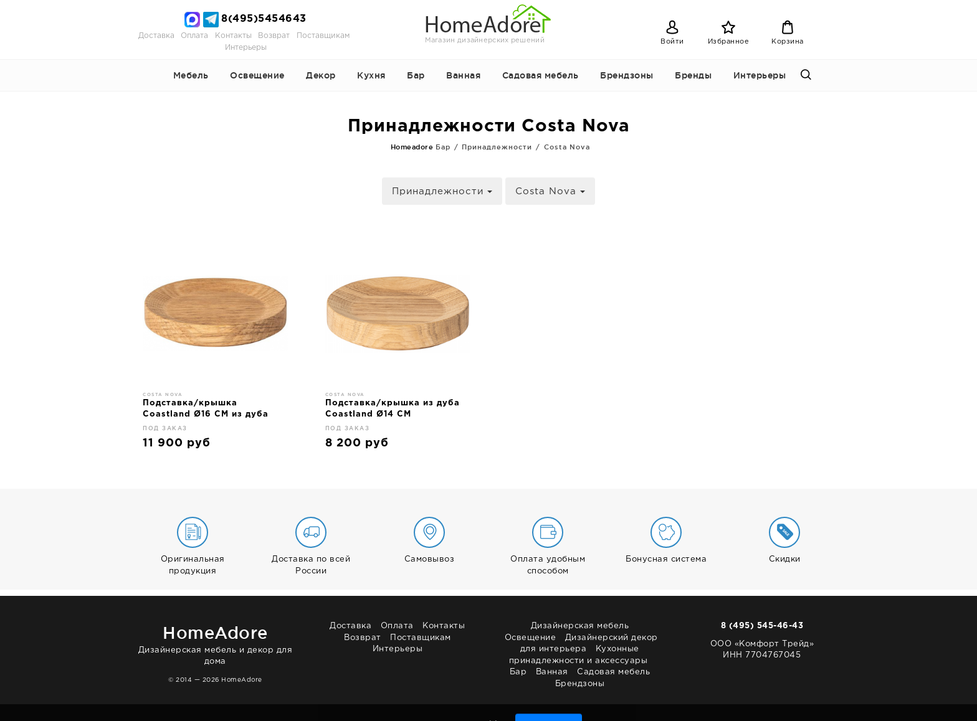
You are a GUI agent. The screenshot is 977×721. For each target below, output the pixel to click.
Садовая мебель (540, 75)
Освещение (257, 75)
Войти (672, 42)
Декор (321, 75)
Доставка (156, 35)
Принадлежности (442, 191)
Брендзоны (627, 75)
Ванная (463, 75)
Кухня (371, 75)
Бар (416, 75)
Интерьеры (246, 47)
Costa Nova (550, 191)
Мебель (191, 75)
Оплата (194, 35)
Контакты (233, 35)
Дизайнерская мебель (580, 626)
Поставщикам (323, 35)
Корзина (787, 42)
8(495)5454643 (264, 19)
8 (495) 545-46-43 (762, 626)
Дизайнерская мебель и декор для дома (215, 643)
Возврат (274, 35)
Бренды (693, 75)
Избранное (729, 42)
